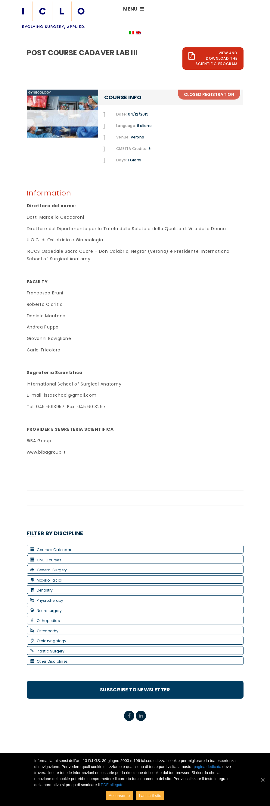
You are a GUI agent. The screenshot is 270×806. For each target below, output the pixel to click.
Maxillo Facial (46, 580)
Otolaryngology (48, 640)
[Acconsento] (262, 780)
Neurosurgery (46, 610)
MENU (133, 8)
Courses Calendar (51, 549)
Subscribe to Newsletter (135, 689)
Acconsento (119, 795)
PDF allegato (112, 784)
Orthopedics (45, 620)
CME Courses (45, 560)
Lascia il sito (150, 795)
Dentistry (41, 590)
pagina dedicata (207, 766)
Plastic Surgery (47, 651)
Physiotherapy (47, 600)
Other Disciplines (49, 661)
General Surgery (48, 570)
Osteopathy (44, 630)
